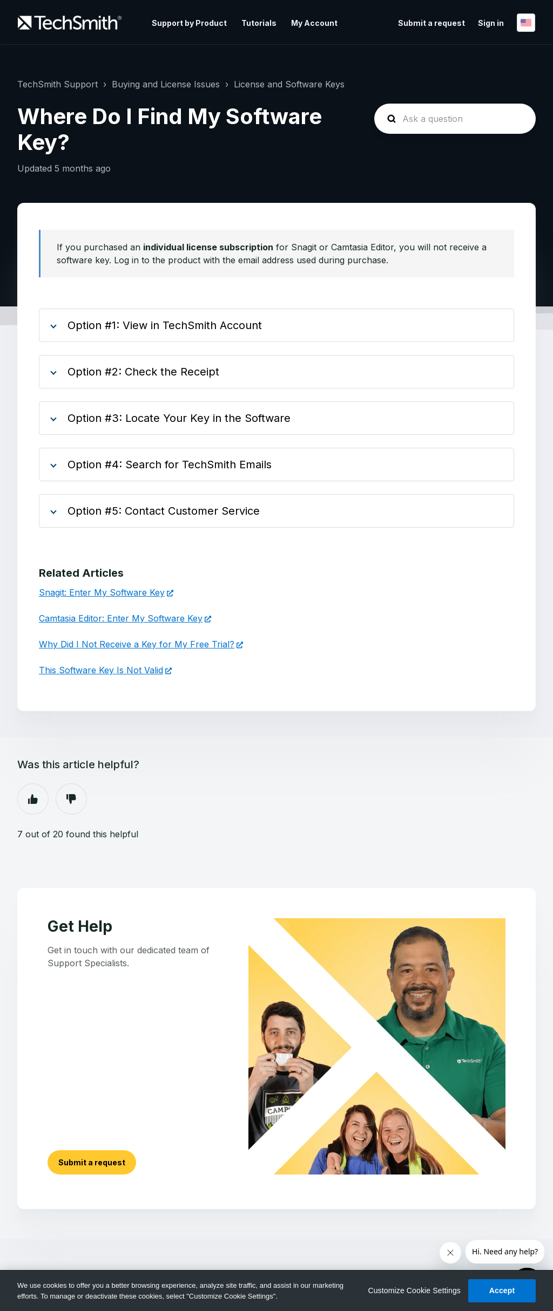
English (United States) (526, 22)
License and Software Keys (289, 84)
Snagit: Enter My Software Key (102, 592)
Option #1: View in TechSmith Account (165, 325)
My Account (314, 23)
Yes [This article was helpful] (33, 799)
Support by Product (189, 23)
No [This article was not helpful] (71, 799)
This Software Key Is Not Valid (101, 670)
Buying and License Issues (166, 84)
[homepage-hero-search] (455, 119)
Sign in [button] (491, 23)
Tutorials (258, 23)
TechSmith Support (57, 84)
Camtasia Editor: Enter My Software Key (121, 618)
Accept (502, 1290)
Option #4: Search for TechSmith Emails (170, 464)
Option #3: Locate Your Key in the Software (179, 418)
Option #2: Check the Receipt (143, 371)
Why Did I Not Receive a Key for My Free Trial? (136, 644)
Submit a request (431, 23)
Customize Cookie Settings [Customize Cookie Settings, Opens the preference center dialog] (414, 1290)
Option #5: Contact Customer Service (164, 510)
